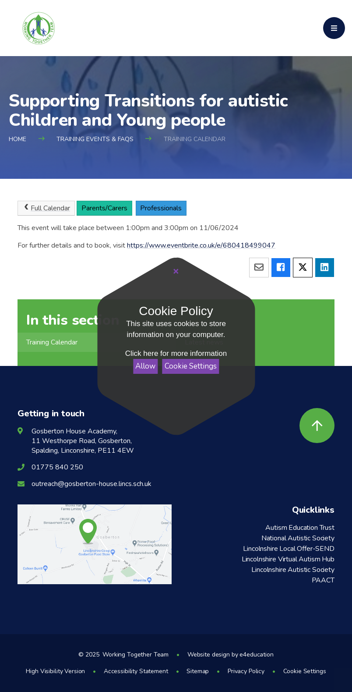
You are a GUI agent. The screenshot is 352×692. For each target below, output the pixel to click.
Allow (145, 366)
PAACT (323, 580)
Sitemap (198, 671)
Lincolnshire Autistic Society (292, 570)
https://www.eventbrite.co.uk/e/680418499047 (201, 245)
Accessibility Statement (136, 671)
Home (17, 139)
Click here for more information (176, 353)
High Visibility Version (55, 671)
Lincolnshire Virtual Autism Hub (288, 559)
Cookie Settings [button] (304, 671)
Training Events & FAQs (95, 139)
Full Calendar (46, 208)
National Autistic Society (297, 538)
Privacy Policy (246, 671)
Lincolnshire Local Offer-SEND (288, 549)
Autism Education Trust (299, 527)
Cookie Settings (191, 366)
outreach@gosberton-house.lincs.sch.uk (91, 484)
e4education (256, 654)
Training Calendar (194, 139)
